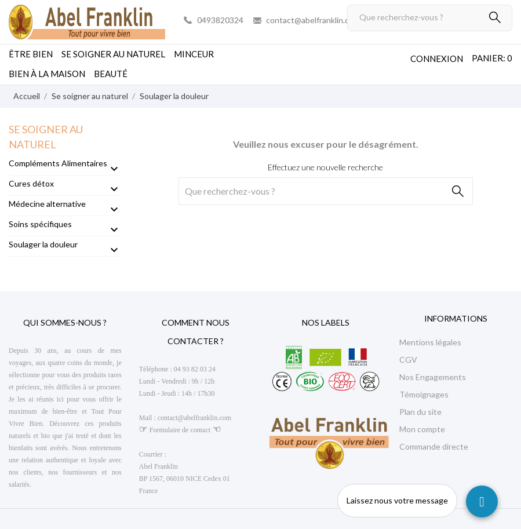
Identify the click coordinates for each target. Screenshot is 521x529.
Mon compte (422, 429)
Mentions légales (430, 342)
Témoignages (424, 394)
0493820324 (220, 20)
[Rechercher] (429, 18)
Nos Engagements (432, 377)
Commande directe (433, 446)
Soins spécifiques (40, 224)
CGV (408, 359)
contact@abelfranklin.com (313, 20)
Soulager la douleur (43, 244)
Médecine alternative (47, 204)
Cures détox (31, 183)
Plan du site (420, 412)
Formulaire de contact (180, 430)
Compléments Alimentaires (58, 163)
